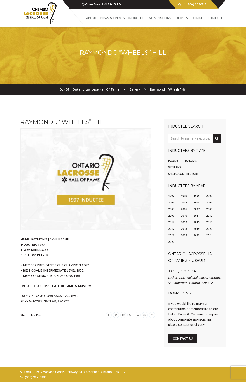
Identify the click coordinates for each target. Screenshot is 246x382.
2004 (209, 202)
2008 (209, 209)
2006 (184, 209)
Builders (191, 161)
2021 (171, 235)
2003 (197, 202)
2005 (171, 209)
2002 (184, 202)
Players (173, 161)
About (91, 18)
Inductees (136, 18)
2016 (209, 222)
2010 (184, 215)
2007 (197, 209)
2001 (171, 202)
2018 (184, 229)
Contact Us (183, 338)
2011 (197, 215)
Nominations (160, 18)
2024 (209, 235)
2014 (184, 222)
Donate (197, 18)
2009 (171, 215)
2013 (171, 222)
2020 (209, 229)
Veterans (174, 167)
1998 (184, 196)
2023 (197, 235)
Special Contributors (183, 174)
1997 (171, 196)
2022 (184, 235)
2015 (197, 222)
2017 (171, 229)
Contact (215, 18)
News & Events (112, 18)
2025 (171, 242)
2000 (209, 196)
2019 (197, 229)
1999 (197, 196)
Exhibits (181, 18)
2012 (209, 215)
